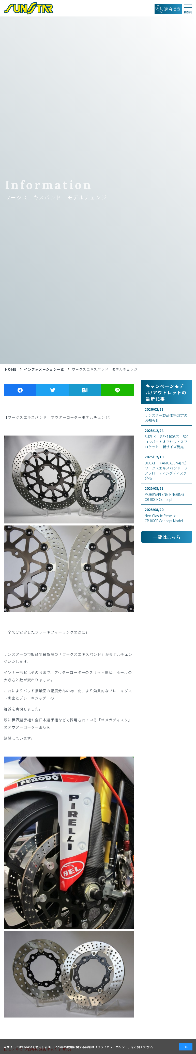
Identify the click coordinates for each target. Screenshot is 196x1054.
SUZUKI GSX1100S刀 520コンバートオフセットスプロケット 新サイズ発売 (167, 438)
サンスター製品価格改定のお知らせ (167, 415)
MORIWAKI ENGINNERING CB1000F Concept (167, 494)
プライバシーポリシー (112, 1047)
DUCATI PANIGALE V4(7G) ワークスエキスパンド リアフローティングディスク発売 (167, 468)
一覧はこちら (166, 537)
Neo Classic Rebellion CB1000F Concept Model (167, 515)
